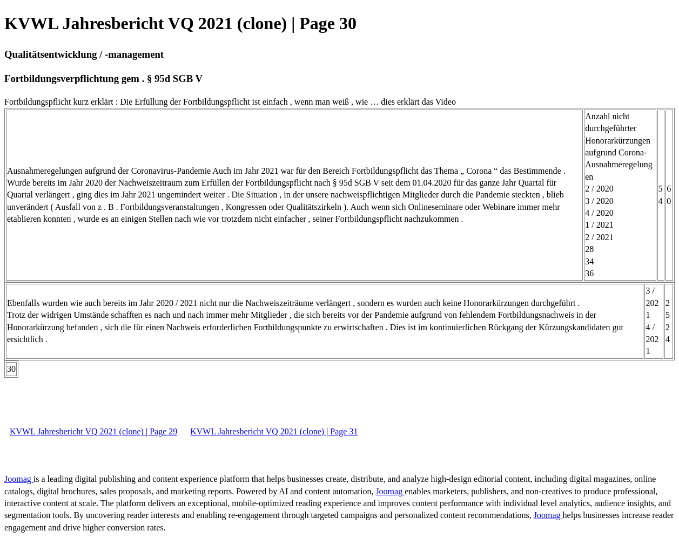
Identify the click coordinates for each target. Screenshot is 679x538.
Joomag (18, 478)
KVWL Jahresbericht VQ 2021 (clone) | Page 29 (93, 431)
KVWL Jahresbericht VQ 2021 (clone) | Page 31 (274, 431)
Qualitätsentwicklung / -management (84, 54)
